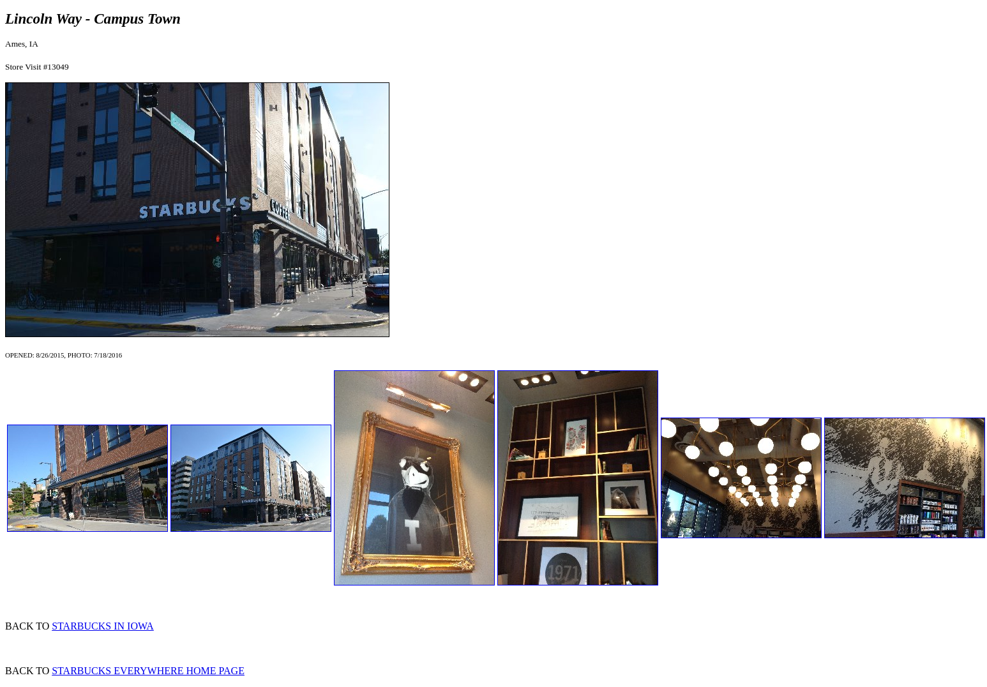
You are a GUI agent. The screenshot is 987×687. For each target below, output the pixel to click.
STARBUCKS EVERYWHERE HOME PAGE (148, 670)
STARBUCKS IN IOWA (103, 626)
